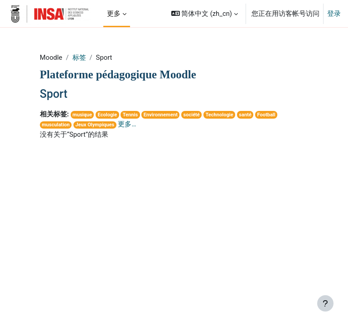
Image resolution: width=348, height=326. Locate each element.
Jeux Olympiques (94, 125)
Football (266, 115)
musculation (56, 125)
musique (82, 115)
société (191, 115)
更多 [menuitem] (114, 14)
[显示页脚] (325, 303)
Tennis (130, 115)
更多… (127, 124)
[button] (204, 13)
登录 (334, 14)
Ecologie (107, 115)
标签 (79, 57)
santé (245, 115)
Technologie (219, 115)
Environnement (161, 115)
